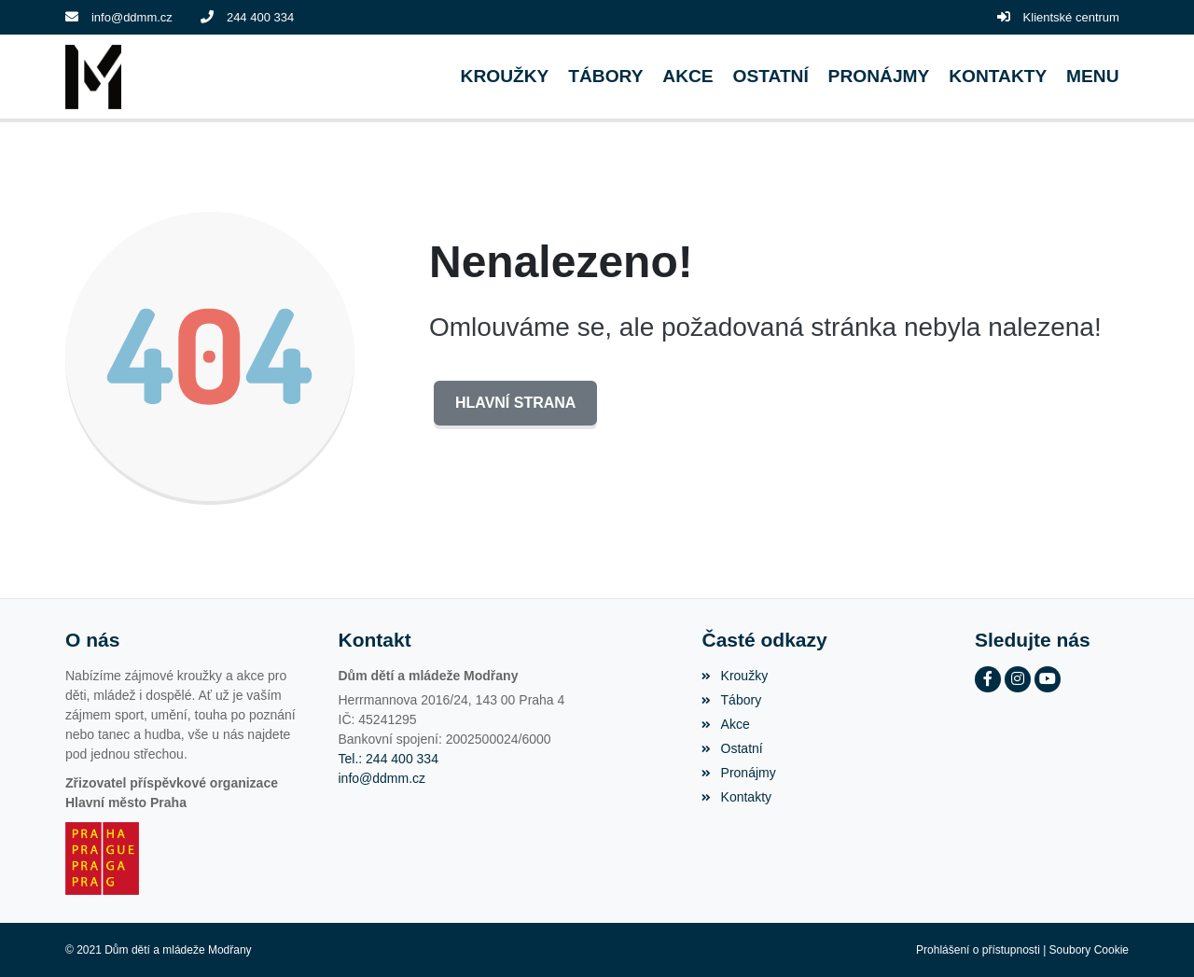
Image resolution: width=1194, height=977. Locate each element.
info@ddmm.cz (132, 17)
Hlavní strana (515, 403)
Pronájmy (738, 772)
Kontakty (736, 796)
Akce (725, 724)
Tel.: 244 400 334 (388, 758)
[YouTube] (1047, 679)
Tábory (731, 699)
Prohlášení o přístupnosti (978, 949)
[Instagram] (1018, 679)
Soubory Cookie (1089, 949)
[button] (1093, 77)
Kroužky (734, 675)
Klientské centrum (1071, 17)
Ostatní (731, 748)
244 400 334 (260, 17)
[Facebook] (988, 679)
